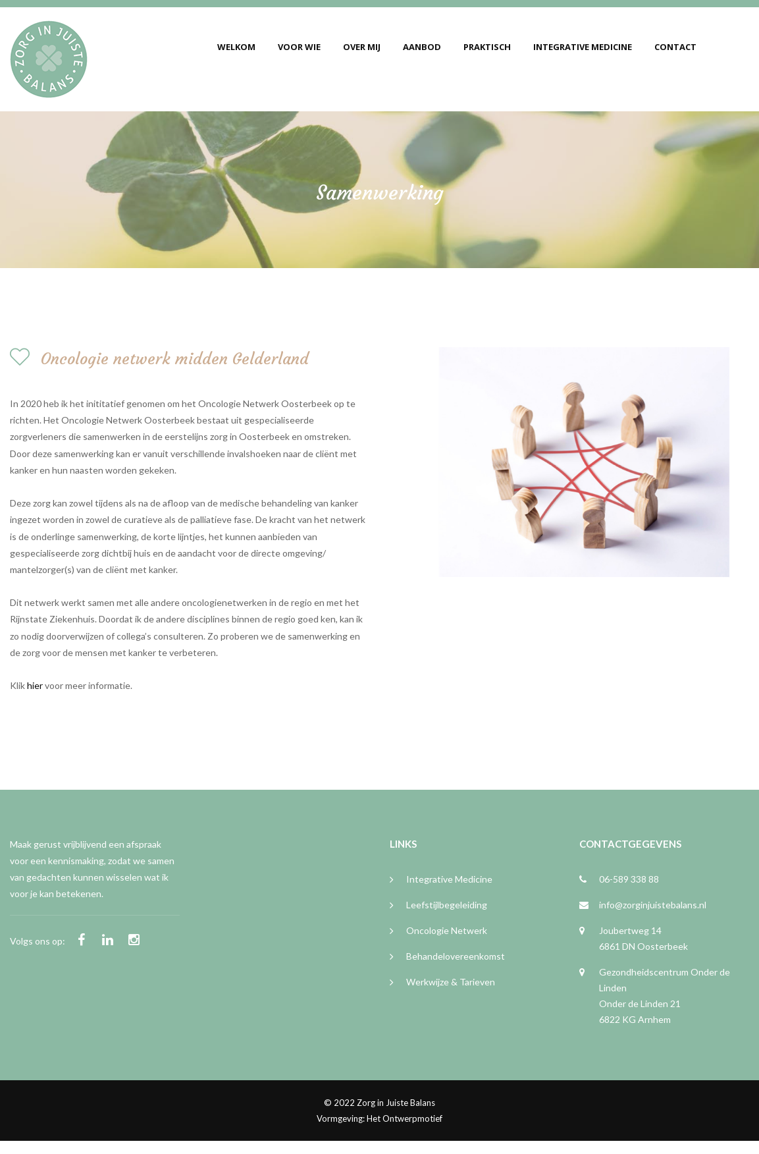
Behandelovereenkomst (455, 956)
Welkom (236, 47)
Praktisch (487, 47)
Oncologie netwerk (446, 930)
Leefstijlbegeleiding (446, 904)
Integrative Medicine (582, 47)
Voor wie (299, 47)
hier (35, 685)
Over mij (361, 47)
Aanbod (422, 47)
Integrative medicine (449, 879)
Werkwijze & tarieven (450, 981)
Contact (675, 47)
